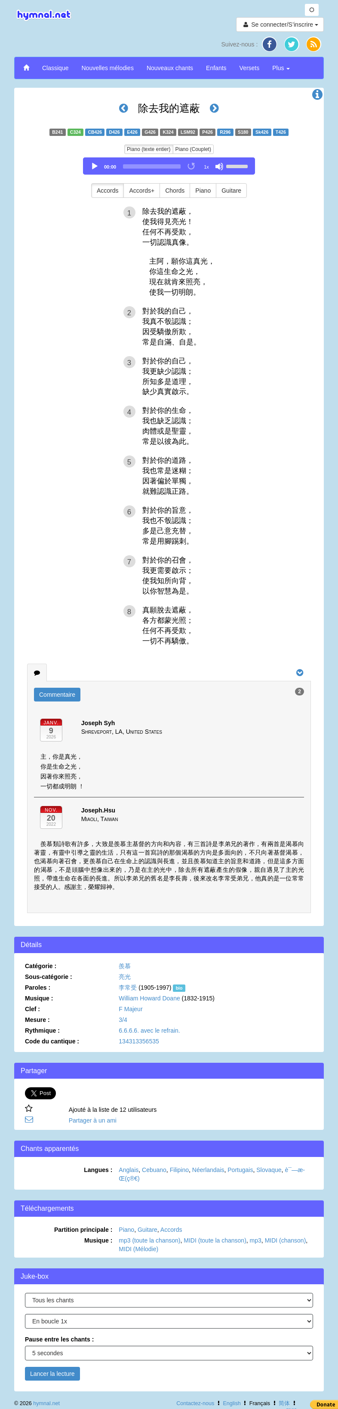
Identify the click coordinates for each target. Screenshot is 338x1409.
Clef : (32, 1009)
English (231, 1403)
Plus (281, 68)
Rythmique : (42, 1030)
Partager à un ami (93, 1120)
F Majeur (130, 1009)
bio (179, 988)
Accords (108, 190)
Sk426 (261, 132)
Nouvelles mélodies (107, 68)
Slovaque (268, 1169)
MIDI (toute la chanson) (215, 1240)
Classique (55, 68)
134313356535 (139, 1041)
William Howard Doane (149, 998)
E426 (132, 132)
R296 (225, 132)
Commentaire (57, 694)
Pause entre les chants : (59, 1339)
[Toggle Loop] (191, 166)
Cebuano (154, 1169)
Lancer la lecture (52, 1373)
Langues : (98, 1169)
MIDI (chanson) (285, 1240)
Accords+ (141, 190)
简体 (284, 1403)
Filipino (179, 1169)
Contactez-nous (195, 1403)
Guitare (231, 190)
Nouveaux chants (170, 68)
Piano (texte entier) (148, 149)
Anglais (128, 1169)
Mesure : (37, 1019)
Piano (203, 190)
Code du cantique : (52, 1041)
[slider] (152, 166)
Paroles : (37, 987)
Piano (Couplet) (193, 149)
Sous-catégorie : (48, 976)
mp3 (255, 1240)
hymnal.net (46, 1403)
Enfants (216, 68)
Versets (250, 68)
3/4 (123, 1019)
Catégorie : (40, 966)
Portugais (240, 1169)
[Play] (94, 166)
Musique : (39, 998)
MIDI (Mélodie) (138, 1249)
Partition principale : (83, 1229)
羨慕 (125, 966)
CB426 (95, 132)
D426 (114, 132)
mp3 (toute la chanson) (149, 1240)
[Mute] (219, 166)
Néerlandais (208, 1169)
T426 (281, 132)
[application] (169, 166)
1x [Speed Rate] (206, 166)
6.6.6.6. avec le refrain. (149, 1030)
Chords (174, 190)
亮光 (125, 976)
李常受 (128, 987)
